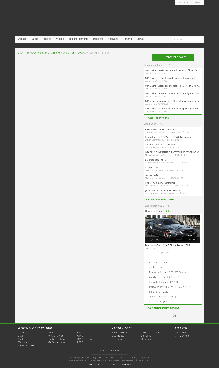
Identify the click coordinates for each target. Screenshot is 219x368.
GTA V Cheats (182, 335)
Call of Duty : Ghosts (151, 332)
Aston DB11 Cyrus (158, 301)
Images (47, 38)
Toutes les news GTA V (157, 117)
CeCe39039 (150, 147)
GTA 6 (20, 335)
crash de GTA (151, 175)
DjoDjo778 (149, 193)
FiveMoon (149, 155)
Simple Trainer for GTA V (74, 53)
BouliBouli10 (150, 186)
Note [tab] (167, 211)
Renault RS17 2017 (158, 291)
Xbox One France (120, 332)
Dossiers (98, 38)
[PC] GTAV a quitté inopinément (160, 183)
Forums (127, 38)
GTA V (20, 53)
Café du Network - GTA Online (160, 144)
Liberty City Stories (56, 339)
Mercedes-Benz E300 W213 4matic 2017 (169, 287)
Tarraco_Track (151, 132)
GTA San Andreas (56, 342)
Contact (115, 350)
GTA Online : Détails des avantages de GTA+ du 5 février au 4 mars (172, 86)
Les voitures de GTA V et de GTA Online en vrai (168, 137)
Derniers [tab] (150, 211)
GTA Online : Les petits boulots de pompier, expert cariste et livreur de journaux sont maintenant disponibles (172, 108)
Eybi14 (148, 140)
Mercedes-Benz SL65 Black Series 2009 (167, 245)
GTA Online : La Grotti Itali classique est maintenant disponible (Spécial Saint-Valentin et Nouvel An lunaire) (172, 78)
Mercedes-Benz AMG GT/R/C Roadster (168, 272)
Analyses (113, 38)
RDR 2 (80, 342)
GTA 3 (80, 335)
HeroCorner (147, 339)
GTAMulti (22, 342)
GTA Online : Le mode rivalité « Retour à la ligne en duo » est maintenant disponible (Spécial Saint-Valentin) (172, 93)
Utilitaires (55, 53)
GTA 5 (20, 339)
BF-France (117, 339)
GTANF (172, 316)
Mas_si (148, 170)
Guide (34, 38)
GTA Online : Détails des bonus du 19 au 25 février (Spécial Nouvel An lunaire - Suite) (172, 70)
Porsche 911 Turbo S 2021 (162, 262)
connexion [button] (196, 2)
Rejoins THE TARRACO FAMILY (160, 129)
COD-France (118, 335)
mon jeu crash (152, 167)
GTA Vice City (84, 332)
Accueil (22, 38)
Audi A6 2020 (156, 267)
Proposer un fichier (173, 56)
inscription (183, 2)
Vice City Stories (55, 335)
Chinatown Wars (25, 345)
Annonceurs (105, 350)
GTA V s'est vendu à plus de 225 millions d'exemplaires (172, 101)
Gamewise (180, 332)
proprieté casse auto (155, 160)
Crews (140, 38)
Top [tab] (160, 211)
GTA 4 (50, 332)
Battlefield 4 (147, 335)
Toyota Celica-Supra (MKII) (162, 296)
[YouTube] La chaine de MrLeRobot (162, 190)
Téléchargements (78, 38)
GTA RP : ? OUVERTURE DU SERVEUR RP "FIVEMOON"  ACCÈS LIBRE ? (172, 152)
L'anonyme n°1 (151, 163)
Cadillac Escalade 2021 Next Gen (165, 277)
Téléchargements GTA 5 (37, 53)
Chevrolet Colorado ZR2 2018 (164, 282)
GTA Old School (84, 339)
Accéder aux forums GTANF (160, 199)
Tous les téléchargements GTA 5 (162, 307)
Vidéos (60, 38)
